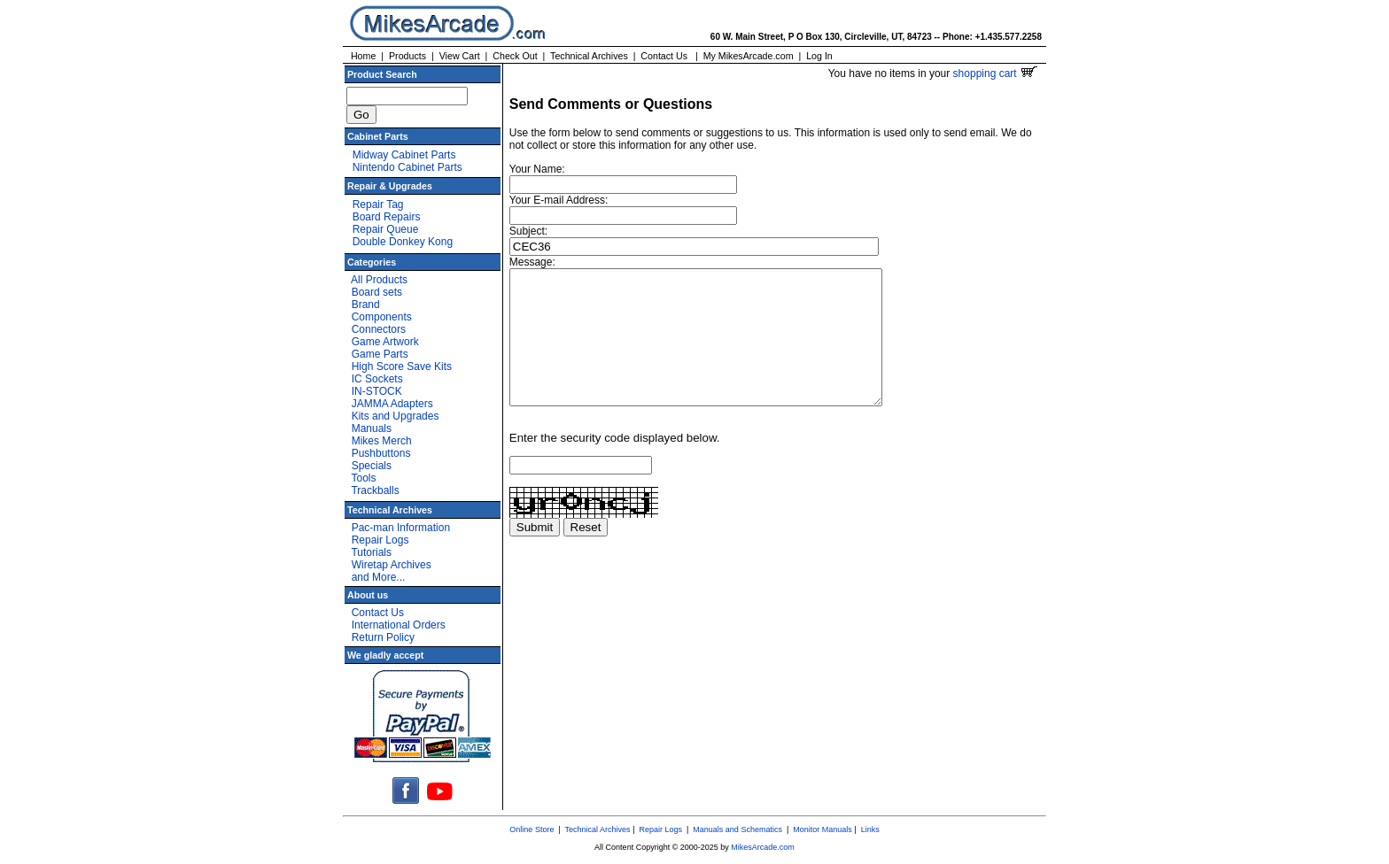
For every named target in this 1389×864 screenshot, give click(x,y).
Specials (372, 465)
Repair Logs (380, 540)
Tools (363, 478)
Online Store (531, 829)
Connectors (379, 329)
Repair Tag (378, 204)
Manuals (372, 428)
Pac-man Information (401, 527)
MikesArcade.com (763, 847)
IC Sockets (377, 379)
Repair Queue (386, 229)
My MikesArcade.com (748, 55)
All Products (379, 280)
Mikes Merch (382, 441)
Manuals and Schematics (737, 829)
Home (363, 55)
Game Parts (380, 354)
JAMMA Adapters (392, 403)
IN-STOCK (377, 391)
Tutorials (371, 552)
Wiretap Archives (391, 565)
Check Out (515, 55)
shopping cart (995, 73)
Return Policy (383, 637)
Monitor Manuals (822, 829)
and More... (379, 577)
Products (407, 55)
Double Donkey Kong (403, 241)
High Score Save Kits (402, 366)
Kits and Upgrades (395, 416)
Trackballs (375, 490)
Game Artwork (385, 342)
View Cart (459, 55)
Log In (819, 55)
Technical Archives (589, 55)
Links (870, 829)
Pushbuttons (381, 453)
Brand (366, 304)
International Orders (399, 625)
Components (382, 317)
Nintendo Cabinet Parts (407, 167)
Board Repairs (387, 217)
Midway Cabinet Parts (404, 155)
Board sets (377, 292)
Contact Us (663, 55)
